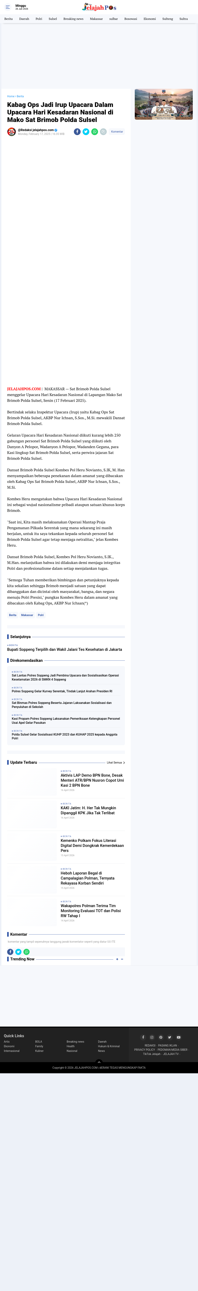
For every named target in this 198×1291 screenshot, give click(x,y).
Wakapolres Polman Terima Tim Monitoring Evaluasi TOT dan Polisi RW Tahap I (91, 910)
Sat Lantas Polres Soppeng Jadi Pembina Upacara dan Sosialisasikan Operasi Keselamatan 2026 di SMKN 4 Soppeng (65, 677)
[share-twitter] (86, 131)
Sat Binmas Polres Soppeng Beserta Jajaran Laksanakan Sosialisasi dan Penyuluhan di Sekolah (62, 705)
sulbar (113, 19)
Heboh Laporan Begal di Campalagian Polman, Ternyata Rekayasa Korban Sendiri (87, 878)
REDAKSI (150, 1045)
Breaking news (73, 19)
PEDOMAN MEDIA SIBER (172, 1049)
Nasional (72, 1050)
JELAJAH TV (171, 1054)
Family (39, 1046)
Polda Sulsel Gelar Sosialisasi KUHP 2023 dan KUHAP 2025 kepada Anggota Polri (64, 736)
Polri (39, 19)
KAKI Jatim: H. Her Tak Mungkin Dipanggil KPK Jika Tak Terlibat (88, 810)
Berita (8, 19)
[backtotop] (99, 1063)
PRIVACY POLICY (144, 1049)
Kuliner (39, 1050)
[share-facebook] (77, 131)
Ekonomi (150, 19)
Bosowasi (130, 19)
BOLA (38, 1041)
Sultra (183, 19)
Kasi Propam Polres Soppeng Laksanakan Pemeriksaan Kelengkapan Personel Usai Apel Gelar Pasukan (66, 721)
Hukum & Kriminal (109, 1046)
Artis (6, 1041)
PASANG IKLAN (167, 1045)
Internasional (12, 1050)
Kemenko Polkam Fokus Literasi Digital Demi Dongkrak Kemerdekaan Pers (92, 845)
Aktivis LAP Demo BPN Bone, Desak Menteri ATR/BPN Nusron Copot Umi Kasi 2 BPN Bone (92, 780)
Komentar (117, 131)
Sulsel (53, 19)
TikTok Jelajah (151, 1054)
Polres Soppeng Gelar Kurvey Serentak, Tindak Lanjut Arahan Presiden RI (62, 691)
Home (11, 96)
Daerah (24, 19)
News (101, 1050)
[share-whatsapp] (94, 131)
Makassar (96, 19)
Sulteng (167, 19)
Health (71, 1046)
